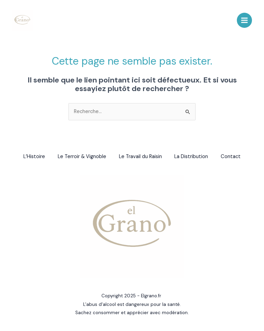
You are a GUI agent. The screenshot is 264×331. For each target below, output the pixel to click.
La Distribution (192, 157)
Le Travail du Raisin (140, 157)
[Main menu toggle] (244, 20)
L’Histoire (32, 157)
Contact (233, 157)
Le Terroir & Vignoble (81, 157)
